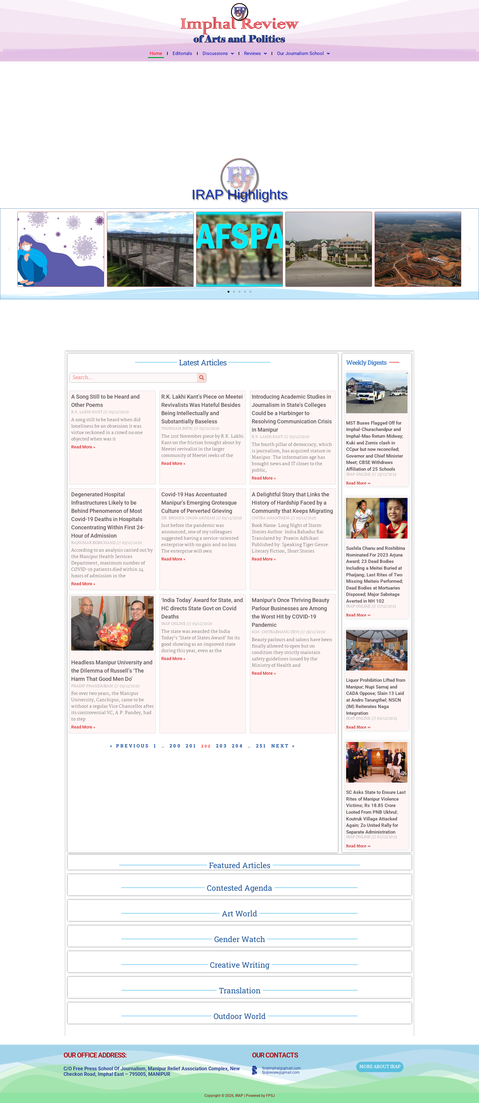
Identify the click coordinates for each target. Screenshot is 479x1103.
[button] (9, 249)
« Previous (129, 746)
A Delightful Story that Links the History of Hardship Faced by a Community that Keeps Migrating (292, 502)
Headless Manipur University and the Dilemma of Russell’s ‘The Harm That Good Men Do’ (111, 670)
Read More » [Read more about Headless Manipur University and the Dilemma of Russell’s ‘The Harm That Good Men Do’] (83, 727)
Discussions (218, 53)
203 (222, 746)
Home (156, 53)
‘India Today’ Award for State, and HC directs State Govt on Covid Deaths (202, 608)
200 (175, 746)
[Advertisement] (239, 107)
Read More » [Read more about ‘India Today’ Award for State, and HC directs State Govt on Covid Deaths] (173, 658)
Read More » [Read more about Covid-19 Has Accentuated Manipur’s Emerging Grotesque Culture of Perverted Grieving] (173, 559)
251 (261, 746)
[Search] (201, 377)
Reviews (255, 53)
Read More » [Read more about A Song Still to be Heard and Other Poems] (83, 446)
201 (191, 746)
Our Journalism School (303, 53)
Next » (283, 746)
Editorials (182, 53)
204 (238, 746)
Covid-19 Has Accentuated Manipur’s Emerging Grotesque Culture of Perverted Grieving (199, 502)
